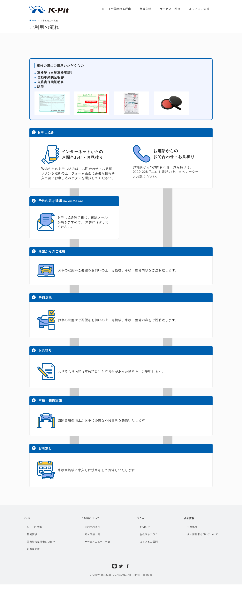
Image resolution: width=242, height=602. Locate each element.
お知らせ (145, 527)
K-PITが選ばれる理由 (116, 8)
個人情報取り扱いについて (202, 534)
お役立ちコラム (149, 534)
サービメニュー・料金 (97, 541)
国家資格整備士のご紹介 (41, 541)
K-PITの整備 (34, 527)
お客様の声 (33, 549)
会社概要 (192, 527)
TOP (33, 21)
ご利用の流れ (92, 527)
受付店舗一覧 (92, 534)
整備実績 (145, 8)
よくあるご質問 (199, 8)
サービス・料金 (170, 8)
